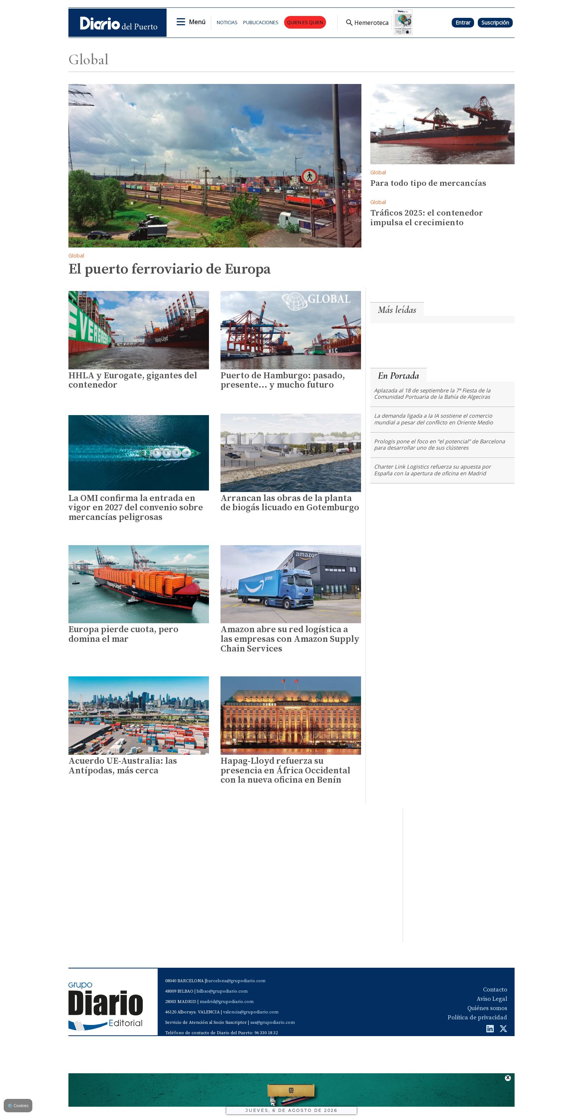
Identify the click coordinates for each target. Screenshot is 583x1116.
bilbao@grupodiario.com (222, 991)
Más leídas (397, 310)
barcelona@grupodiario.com (235, 981)
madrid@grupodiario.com (227, 1002)
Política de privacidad (477, 1017)
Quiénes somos (487, 1008)
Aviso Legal (492, 999)
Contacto (495, 989)
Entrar (462, 22)
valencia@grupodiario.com (250, 1012)
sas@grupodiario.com (272, 1022)
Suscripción (495, 22)
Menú (197, 22)
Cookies (18, 1105)
